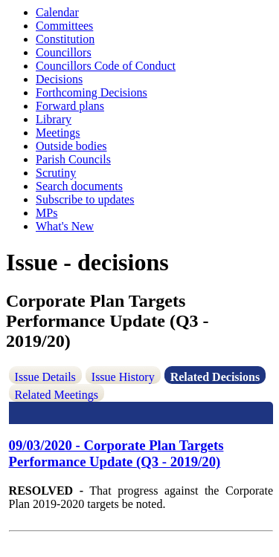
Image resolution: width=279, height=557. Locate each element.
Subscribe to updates (85, 199)
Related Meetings (56, 394)
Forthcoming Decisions (91, 92)
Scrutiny (56, 172)
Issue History (123, 377)
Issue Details (45, 377)
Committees (64, 25)
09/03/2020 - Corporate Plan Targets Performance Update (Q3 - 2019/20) (116, 453)
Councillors (64, 52)
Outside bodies (71, 146)
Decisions (59, 79)
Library (53, 119)
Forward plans (70, 106)
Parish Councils (73, 159)
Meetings (58, 132)
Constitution (65, 39)
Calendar (57, 12)
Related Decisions (215, 377)
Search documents (79, 186)
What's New (65, 226)
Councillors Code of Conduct (106, 65)
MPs (46, 212)
